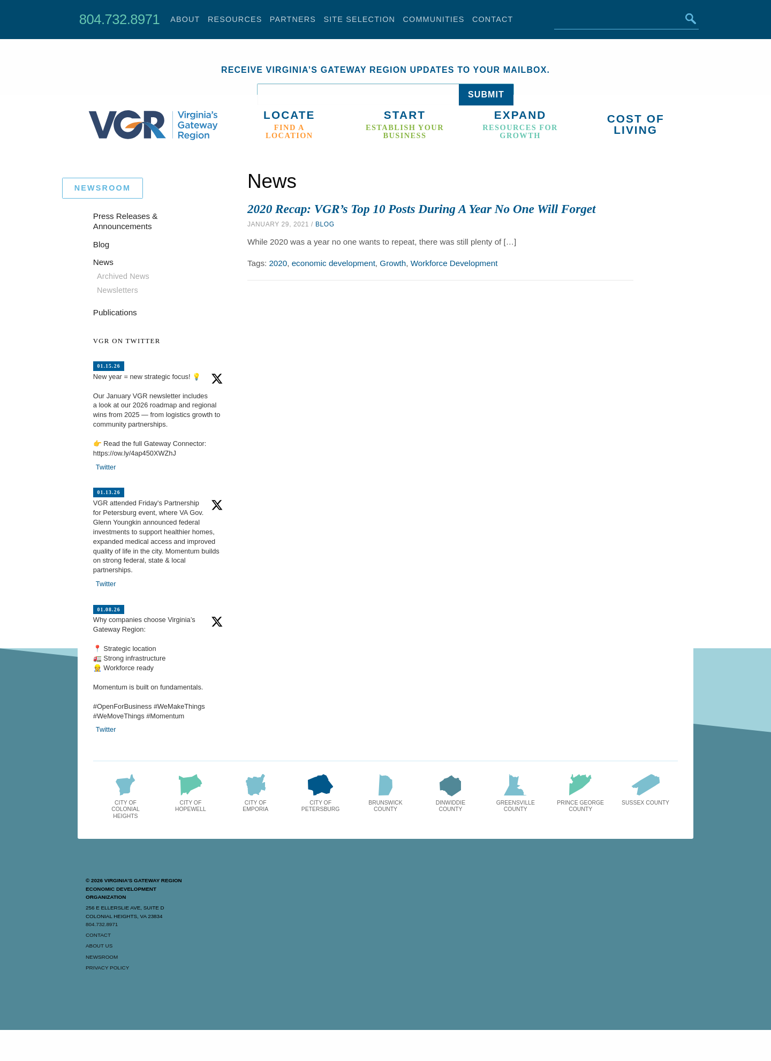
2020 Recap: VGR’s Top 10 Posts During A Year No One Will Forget (421, 209)
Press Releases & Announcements (125, 221)
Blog (325, 224)
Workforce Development (454, 263)
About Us (99, 946)
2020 (278, 263)
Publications (115, 312)
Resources (235, 19)
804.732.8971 (119, 19)
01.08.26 (108, 609)
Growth (393, 263)
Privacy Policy (107, 968)
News (103, 262)
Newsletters (117, 290)
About (185, 19)
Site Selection (359, 19)
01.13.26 (108, 492)
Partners (293, 19)
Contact (492, 19)
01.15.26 (108, 366)
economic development (333, 263)
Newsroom (102, 957)
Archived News (123, 276)
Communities (434, 19)
